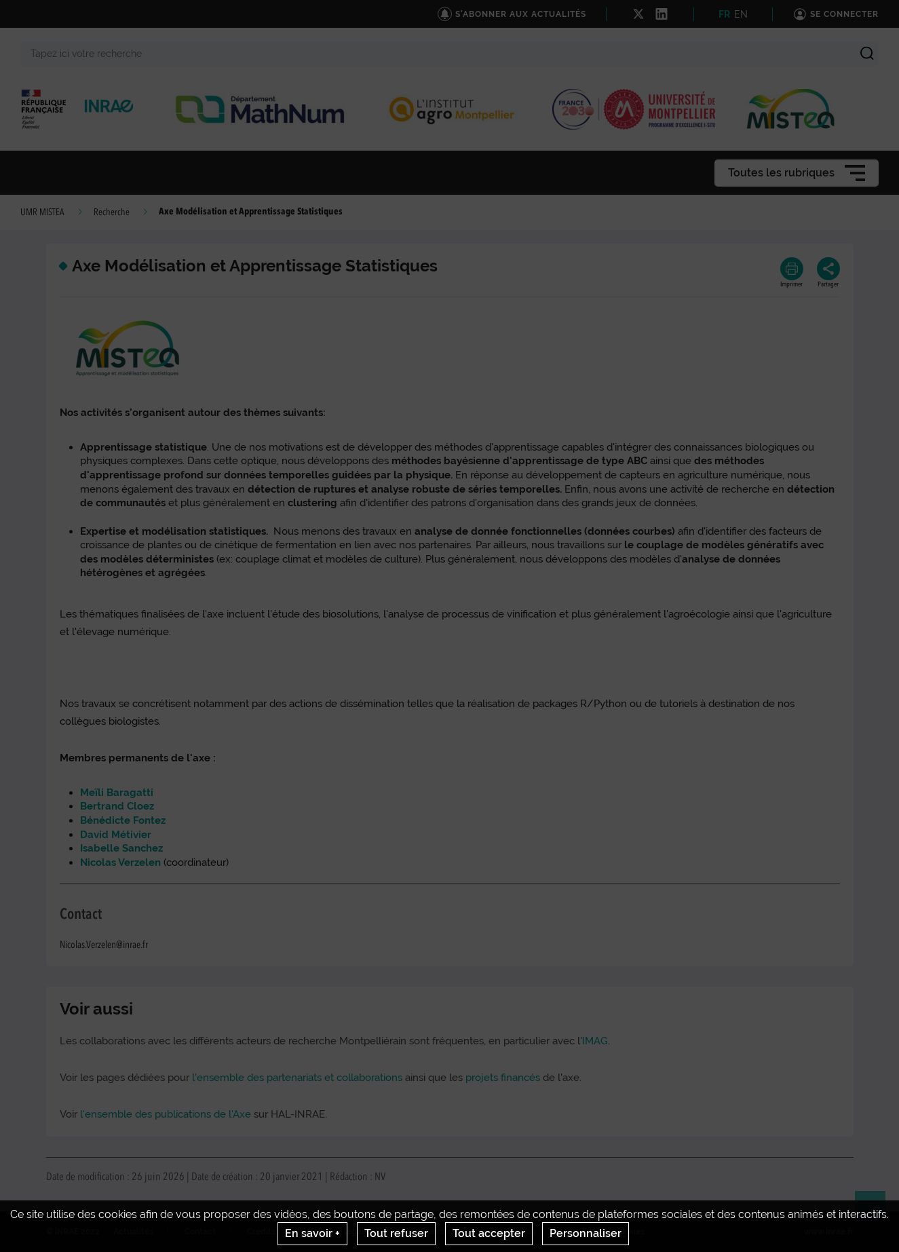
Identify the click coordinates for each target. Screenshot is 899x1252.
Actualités (133, 1231)
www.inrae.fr (829, 1231)
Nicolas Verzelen (122, 862)
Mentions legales (340, 1231)
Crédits (261, 1231)
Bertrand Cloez (117, 806)
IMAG (595, 1041)
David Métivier (115, 835)
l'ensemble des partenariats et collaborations (297, 1077)
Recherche (112, 212)
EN (741, 14)
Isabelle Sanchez (121, 848)
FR (724, 14)
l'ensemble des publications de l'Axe (165, 1114)
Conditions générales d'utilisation (469, 1231)
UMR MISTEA (42, 212)
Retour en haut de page (875, 1211)
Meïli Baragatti (116, 792)
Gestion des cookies (606, 1231)
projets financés (504, 1077)
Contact (200, 1231)
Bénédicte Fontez (123, 820)
